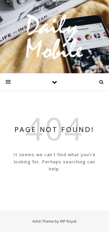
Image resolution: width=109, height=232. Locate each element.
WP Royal (68, 221)
